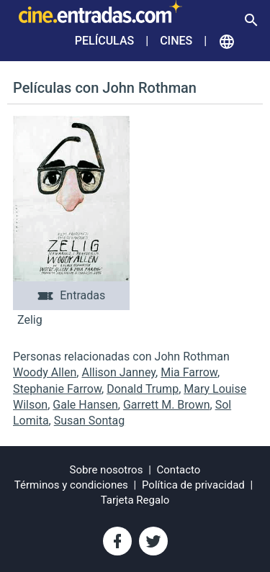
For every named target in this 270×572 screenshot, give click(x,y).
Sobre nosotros (106, 469)
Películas (104, 40)
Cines (176, 40)
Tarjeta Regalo (135, 500)
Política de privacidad (193, 484)
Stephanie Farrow (57, 389)
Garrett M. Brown (166, 405)
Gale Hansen (85, 405)
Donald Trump (143, 389)
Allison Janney (118, 372)
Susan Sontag (89, 420)
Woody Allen (44, 372)
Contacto (179, 469)
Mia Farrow (189, 372)
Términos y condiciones (71, 484)
